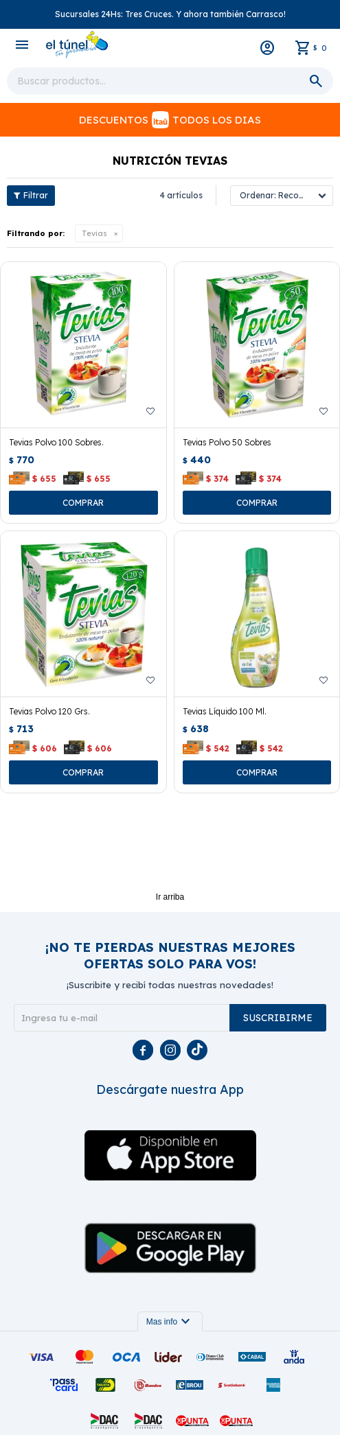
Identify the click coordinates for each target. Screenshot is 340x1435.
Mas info (170, 1321)
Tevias (94, 233)
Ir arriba (170, 897)
